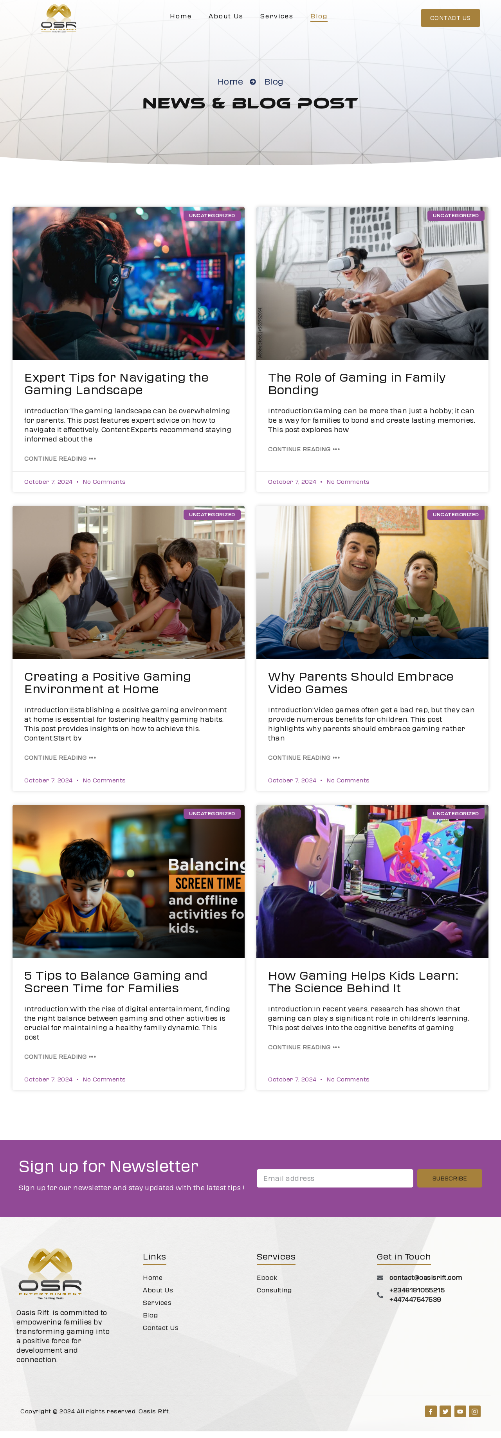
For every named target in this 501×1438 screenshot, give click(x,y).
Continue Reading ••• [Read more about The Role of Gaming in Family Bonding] (304, 456)
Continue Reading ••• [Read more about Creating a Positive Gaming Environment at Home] (60, 764)
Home (181, 16)
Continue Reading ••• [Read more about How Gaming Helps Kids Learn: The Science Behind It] (304, 1054)
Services (277, 16)
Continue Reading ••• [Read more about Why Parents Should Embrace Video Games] (304, 764)
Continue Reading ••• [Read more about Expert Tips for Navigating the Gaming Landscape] (60, 465)
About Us (226, 16)
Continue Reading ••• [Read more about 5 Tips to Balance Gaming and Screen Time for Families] (60, 1063)
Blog (319, 16)
